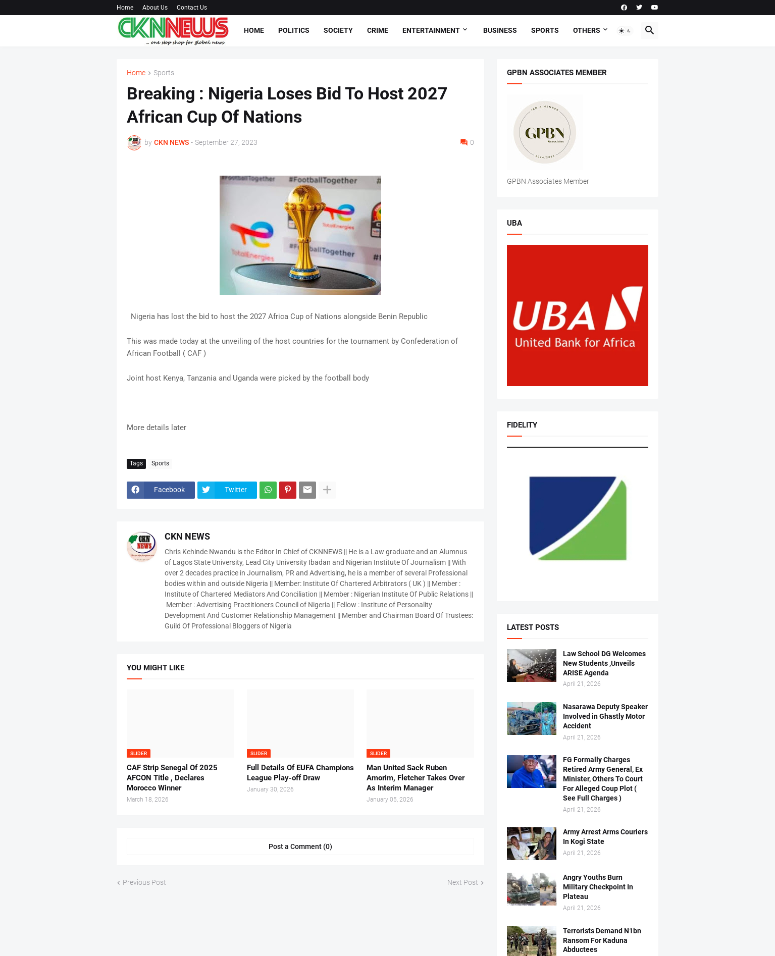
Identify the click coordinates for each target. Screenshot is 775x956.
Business (500, 30)
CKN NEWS (187, 536)
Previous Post (144, 882)
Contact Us (192, 7)
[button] (625, 31)
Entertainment (431, 30)
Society (338, 30)
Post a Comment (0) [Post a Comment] (300, 846)
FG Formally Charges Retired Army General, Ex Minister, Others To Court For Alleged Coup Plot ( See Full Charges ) (603, 779)
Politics (293, 30)
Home (125, 7)
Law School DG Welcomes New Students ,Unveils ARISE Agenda (604, 663)
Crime (377, 30)
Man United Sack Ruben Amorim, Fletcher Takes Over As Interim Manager (415, 778)
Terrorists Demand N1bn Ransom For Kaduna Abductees (602, 940)
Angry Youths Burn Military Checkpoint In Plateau (598, 886)
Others (586, 30)
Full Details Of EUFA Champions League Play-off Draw (300, 772)
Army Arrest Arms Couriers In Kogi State (605, 836)
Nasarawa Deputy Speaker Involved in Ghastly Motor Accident (605, 716)
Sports (545, 30)
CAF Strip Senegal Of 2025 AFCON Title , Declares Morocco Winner (172, 778)
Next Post (462, 882)
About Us (155, 7)
